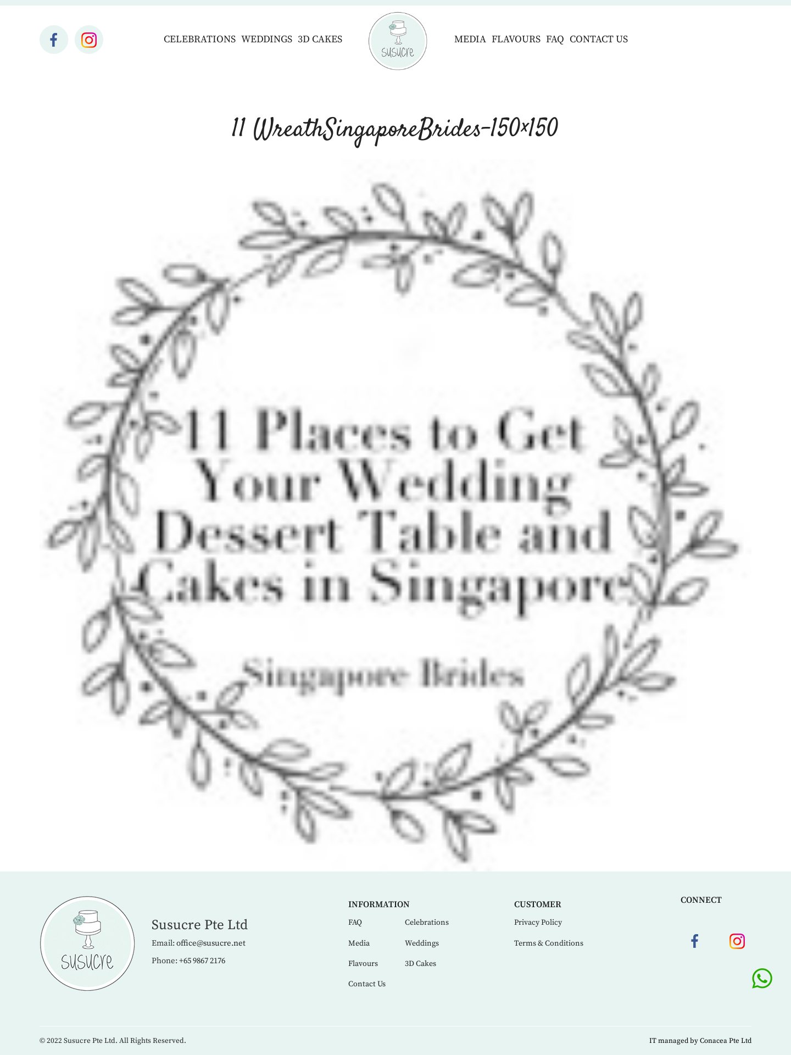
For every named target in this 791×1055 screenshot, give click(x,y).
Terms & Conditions (548, 943)
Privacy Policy (538, 923)
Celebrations (200, 39)
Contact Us (599, 39)
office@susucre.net (211, 943)
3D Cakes (320, 39)
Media (470, 39)
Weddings (266, 39)
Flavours (516, 39)
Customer (537, 904)
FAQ (555, 39)
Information (379, 904)
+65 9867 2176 (202, 961)
